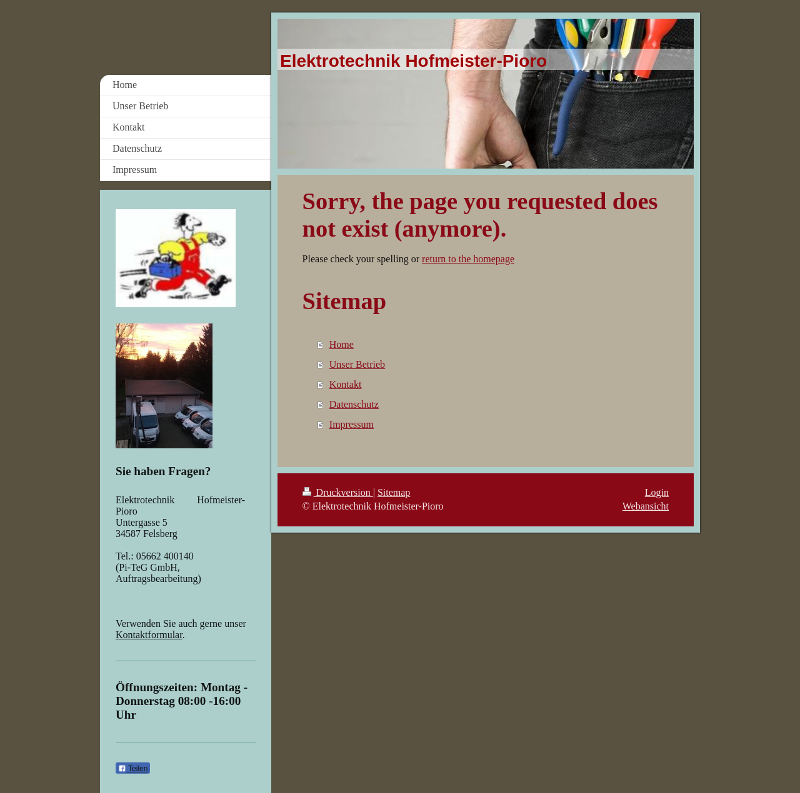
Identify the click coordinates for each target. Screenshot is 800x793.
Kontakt (345, 384)
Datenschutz (354, 404)
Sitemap (394, 492)
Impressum (351, 424)
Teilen (133, 768)
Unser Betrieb (357, 364)
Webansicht (645, 506)
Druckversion (337, 492)
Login (657, 492)
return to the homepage (468, 259)
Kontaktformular (149, 634)
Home (341, 344)
